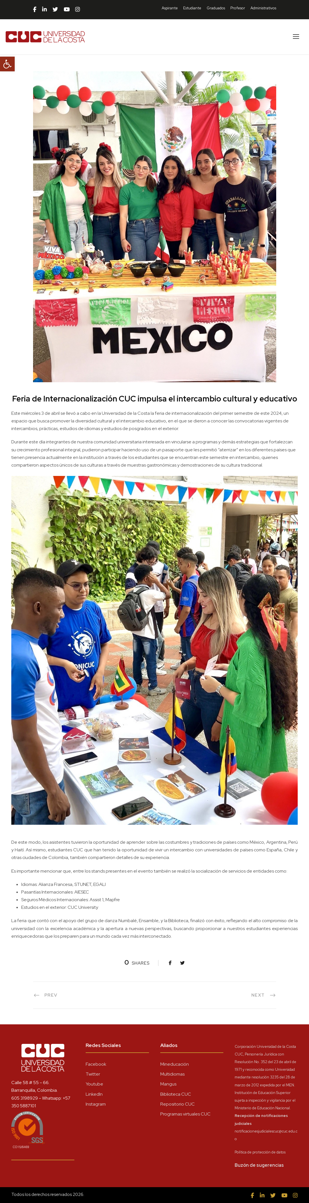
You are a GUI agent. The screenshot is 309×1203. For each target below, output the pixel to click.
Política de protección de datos (260, 1152)
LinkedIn (94, 1094)
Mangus (168, 1084)
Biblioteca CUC (175, 1094)
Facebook (96, 1064)
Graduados (216, 8)
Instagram (96, 1104)
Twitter (93, 1074)
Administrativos (263, 8)
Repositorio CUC (177, 1104)
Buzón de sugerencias (259, 1165)
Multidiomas (172, 1074)
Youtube (94, 1084)
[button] (7, 64)
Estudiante (192, 8)
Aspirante (170, 8)
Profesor (237, 8)
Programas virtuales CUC (185, 1114)
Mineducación (174, 1064)
